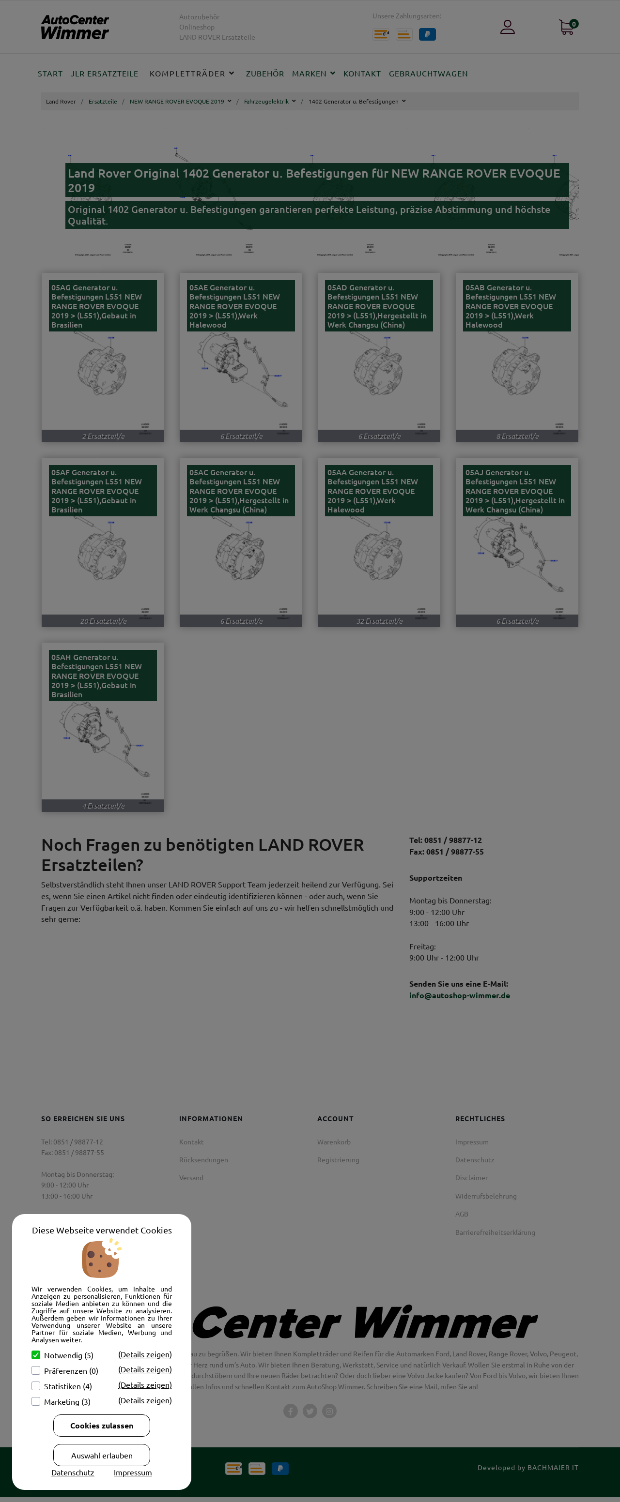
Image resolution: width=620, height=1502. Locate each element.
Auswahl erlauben (102, 1455)
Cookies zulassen (101, 1425)
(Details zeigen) (145, 1354)
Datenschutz (72, 1472)
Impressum (133, 1472)
